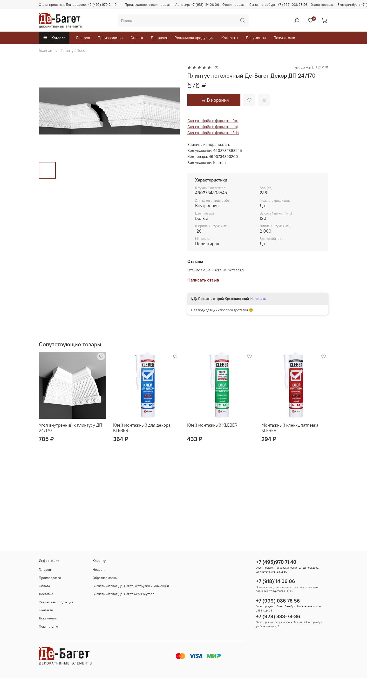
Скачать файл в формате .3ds (213, 132)
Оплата (136, 37)
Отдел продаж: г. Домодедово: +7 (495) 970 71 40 (78, 4)
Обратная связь (105, 578)
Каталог (54, 37)
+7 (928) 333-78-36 (278, 616)
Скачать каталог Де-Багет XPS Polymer (123, 594)
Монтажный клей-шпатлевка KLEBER (289, 427)
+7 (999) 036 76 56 (278, 600)
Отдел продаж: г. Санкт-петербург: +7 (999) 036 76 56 (264, 4)
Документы (256, 37)
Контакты (229, 37)
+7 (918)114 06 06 (275, 581)
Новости (99, 569)
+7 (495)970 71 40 (276, 562)
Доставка (159, 37)
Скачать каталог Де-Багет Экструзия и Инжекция (131, 586)
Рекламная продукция (194, 37)
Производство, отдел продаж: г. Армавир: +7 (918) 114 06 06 (172, 4)
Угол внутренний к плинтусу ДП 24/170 (70, 427)
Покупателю (284, 37)
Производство (110, 37)
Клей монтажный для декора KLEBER (141, 427)
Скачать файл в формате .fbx (212, 120)
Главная (45, 50)
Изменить (258, 298)
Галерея (83, 37)
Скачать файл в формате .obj (212, 126)
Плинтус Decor (74, 50)
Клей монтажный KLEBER (212, 425)
